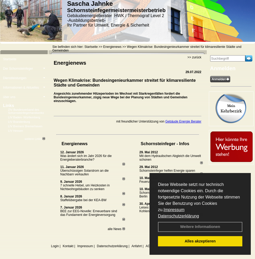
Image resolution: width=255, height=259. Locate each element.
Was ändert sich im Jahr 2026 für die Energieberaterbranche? (86, 157)
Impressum (173, 209)
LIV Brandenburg (19, 121)
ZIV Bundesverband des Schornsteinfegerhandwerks (26, 111)
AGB (149, 246)
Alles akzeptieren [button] (200, 241)
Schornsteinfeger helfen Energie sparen (167, 170)
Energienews (75, 143)
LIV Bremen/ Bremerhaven (25, 126)
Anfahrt (137, 246)
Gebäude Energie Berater (183, 121)
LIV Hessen (15, 130)
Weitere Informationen (200, 227)
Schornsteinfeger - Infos (165, 143)
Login (55, 246)
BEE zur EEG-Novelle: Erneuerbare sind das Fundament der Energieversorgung (88, 213)
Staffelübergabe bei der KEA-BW (83, 200)
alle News (116, 229)
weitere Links (35, 138)
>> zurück (194, 57)
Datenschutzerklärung (178, 216)
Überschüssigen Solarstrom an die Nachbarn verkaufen (84, 172)
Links (8, 105)
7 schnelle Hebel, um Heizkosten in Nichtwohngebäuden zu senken (85, 187)
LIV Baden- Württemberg (24, 117)
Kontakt (68, 246)
